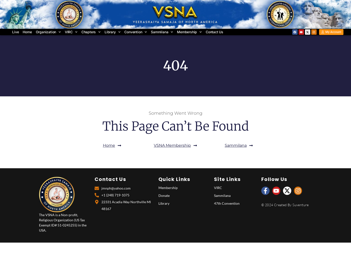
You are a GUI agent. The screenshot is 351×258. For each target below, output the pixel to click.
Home (27, 32)
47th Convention (227, 203)
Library (112, 32)
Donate (164, 195)
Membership (189, 32)
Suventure (300, 205)
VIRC (71, 32)
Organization (48, 32)
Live (15, 32)
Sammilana (162, 32)
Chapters (91, 32)
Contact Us (214, 32)
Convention (136, 32)
